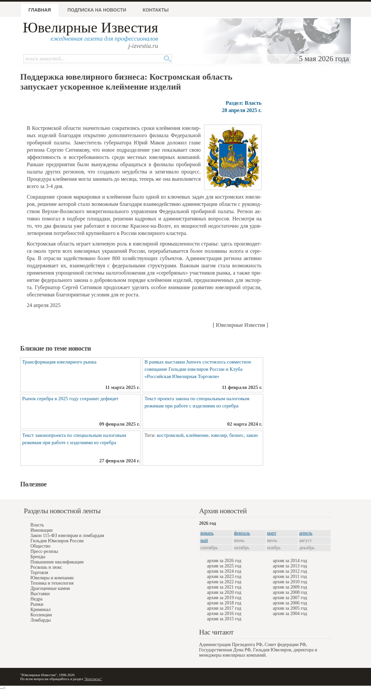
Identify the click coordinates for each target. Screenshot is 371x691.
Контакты (156, 10)
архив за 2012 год (290, 571)
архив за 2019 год (224, 597)
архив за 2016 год (224, 613)
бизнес (236, 435)
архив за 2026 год (224, 560)
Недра (36, 598)
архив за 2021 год (224, 587)
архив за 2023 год (224, 576)
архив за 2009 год (290, 587)
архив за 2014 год (290, 560)
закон (252, 435)
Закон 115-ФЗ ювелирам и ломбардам (67, 535)
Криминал (40, 609)
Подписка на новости (96, 10)
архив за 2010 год (290, 581)
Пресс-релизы (44, 551)
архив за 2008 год (290, 592)
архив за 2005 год (290, 608)
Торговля (39, 572)
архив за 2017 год (224, 608)
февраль (242, 533)
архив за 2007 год (290, 597)
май (204, 540)
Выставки (40, 593)
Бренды (37, 556)
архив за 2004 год (290, 613)
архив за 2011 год (290, 576)
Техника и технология (51, 583)
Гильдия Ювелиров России (57, 540)
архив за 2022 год (224, 581)
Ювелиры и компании (51, 577)
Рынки (36, 604)
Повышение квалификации (57, 561)
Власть (37, 524)
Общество (40, 546)
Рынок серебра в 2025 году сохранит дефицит (70, 398)
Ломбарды (40, 620)
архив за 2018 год (224, 602)
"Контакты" (93, 679)
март (271, 533)
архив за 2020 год (224, 592)
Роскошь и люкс (46, 567)
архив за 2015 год (224, 618)
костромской (170, 435)
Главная (39, 10)
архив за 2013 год (290, 565)
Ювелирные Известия (90, 27)
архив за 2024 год (224, 571)
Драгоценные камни (50, 588)
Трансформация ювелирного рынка (59, 362)
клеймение (197, 435)
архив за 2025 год (224, 565)
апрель (305, 533)
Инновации (41, 530)
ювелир (219, 435)
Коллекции (41, 614)
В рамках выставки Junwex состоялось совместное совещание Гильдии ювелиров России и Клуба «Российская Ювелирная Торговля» (197, 369)
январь (207, 533)
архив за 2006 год (290, 602)
